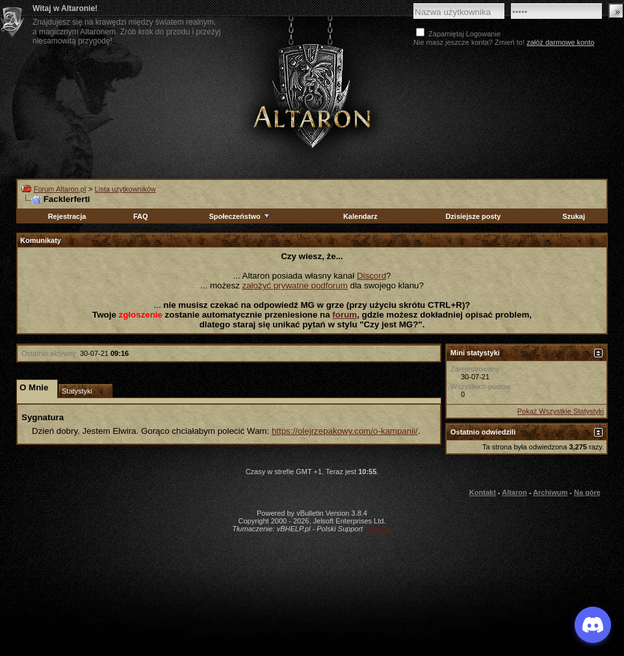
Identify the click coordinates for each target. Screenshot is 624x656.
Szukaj (573, 216)
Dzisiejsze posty (472, 216)
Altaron (514, 492)
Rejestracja (67, 216)
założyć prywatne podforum (295, 285)
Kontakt (482, 492)
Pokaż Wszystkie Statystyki (560, 411)
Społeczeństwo (240, 216)
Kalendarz (360, 216)
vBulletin (378, 529)
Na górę (587, 492)
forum (344, 315)
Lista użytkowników (125, 189)
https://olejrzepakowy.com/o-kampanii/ (345, 431)
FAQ (140, 216)
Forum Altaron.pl (60, 189)
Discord (371, 276)
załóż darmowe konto (560, 42)
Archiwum (550, 492)
